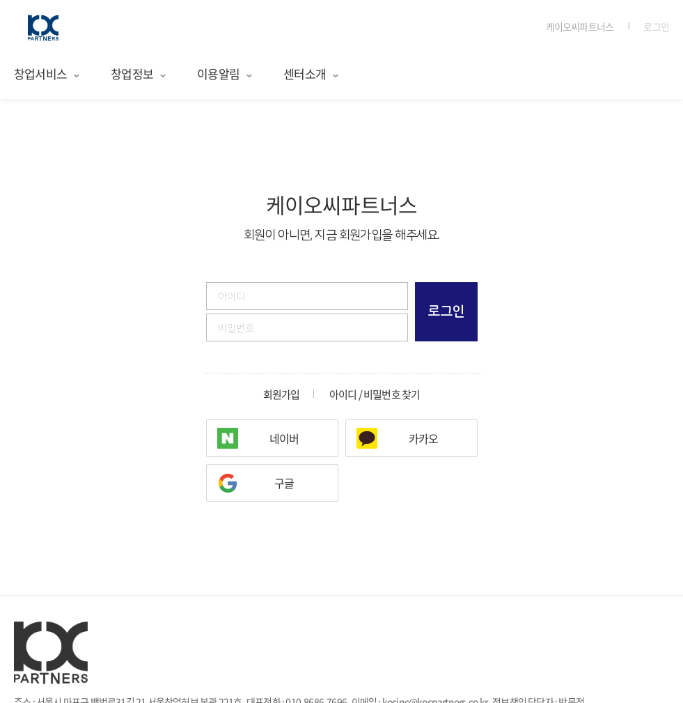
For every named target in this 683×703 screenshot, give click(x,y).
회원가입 (281, 394)
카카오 (424, 438)
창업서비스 (47, 73)
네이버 (284, 438)
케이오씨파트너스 (580, 26)
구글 (284, 482)
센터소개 (311, 73)
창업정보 (139, 73)
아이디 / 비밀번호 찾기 (375, 394)
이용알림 (225, 73)
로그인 (656, 26)
